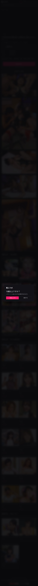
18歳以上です (12, 297)
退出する (26, 297)
